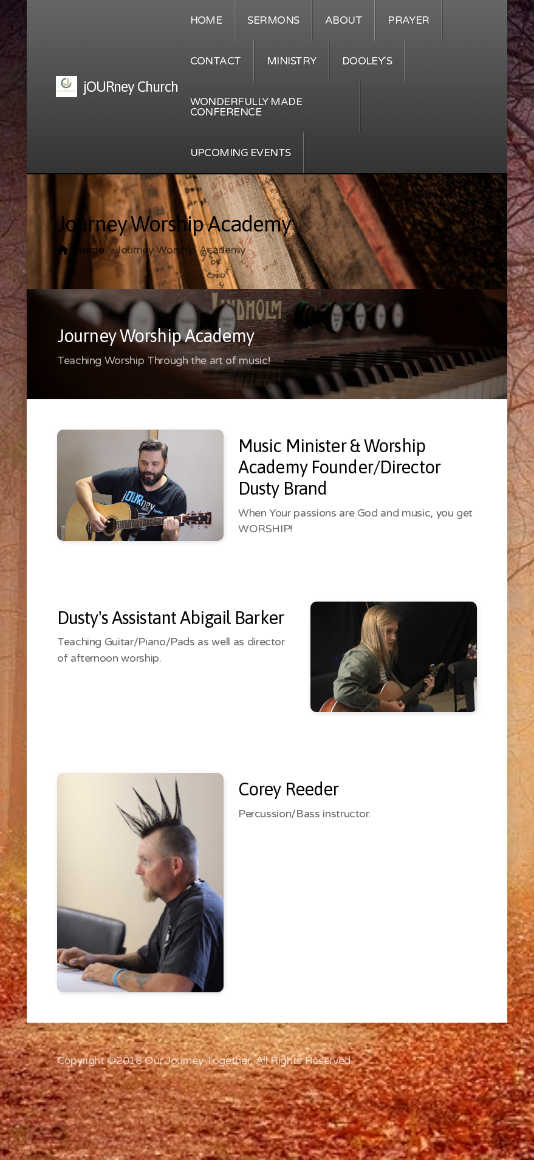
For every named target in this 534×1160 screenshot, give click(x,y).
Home (89, 250)
